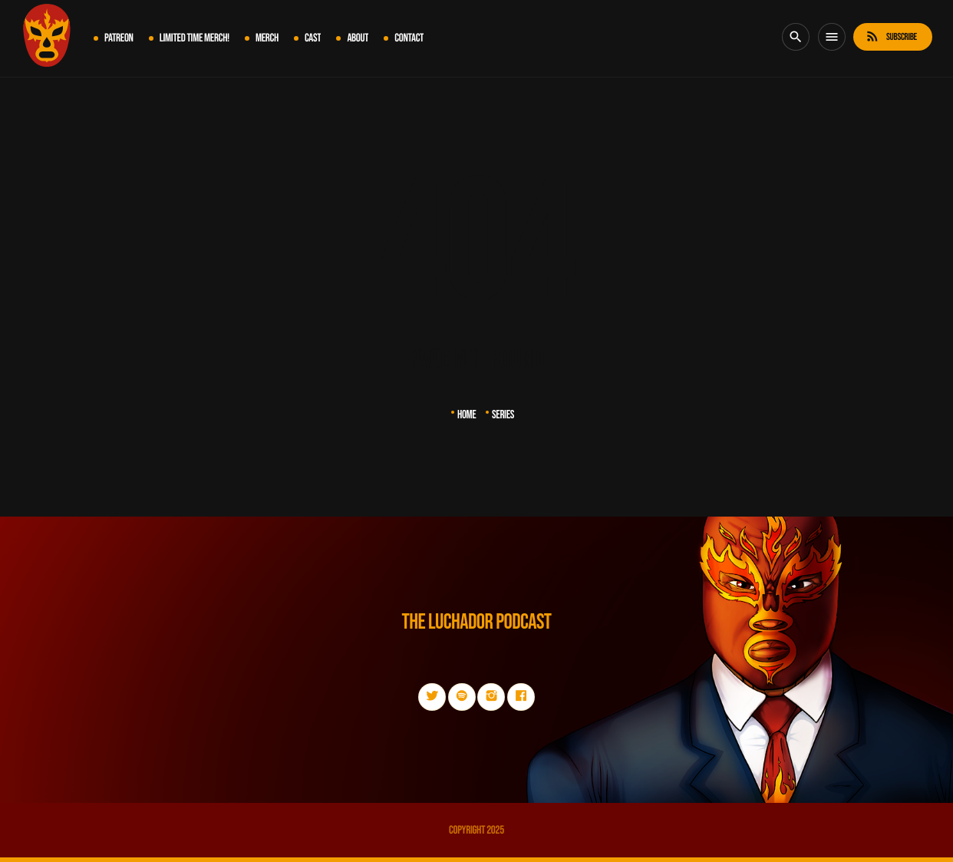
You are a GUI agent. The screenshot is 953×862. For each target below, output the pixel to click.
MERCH (267, 38)
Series (503, 415)
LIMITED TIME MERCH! (194, 38)
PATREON (119, 38)
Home (466, 415)
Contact (409, 38)
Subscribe (891, 36)
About (357, 38)
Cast (313, 38)
